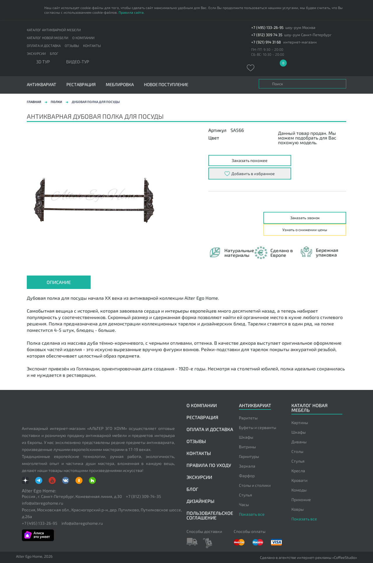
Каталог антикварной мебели (54, 30)
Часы (244, 504)
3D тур (43, 62)
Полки (56, 102)
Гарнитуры (249, 456)
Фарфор (247, 475)
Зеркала (247, 465)
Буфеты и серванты (257, 427)
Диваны (299, 441)
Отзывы (72, 45)
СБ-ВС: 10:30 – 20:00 (267, 54)
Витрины (247, 446)
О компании (83, 38)
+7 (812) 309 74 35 (266, 35)
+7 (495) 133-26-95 (267, 27)
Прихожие (301, 499)
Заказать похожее (250, 160)
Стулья (245, 494)
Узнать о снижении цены (304, 229)
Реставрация (81, 84)
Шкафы (246, 437)
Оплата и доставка (44, 45)
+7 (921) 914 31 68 (266, 42)
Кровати (299, 480)
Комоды (299, 489)
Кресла (298, 470)
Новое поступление (166, 84)
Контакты (92, 45)
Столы (297, 451)
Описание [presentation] (59, 282)
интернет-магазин (300, 42)
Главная (34, 102)
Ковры (297, 509)
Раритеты (248, 417)
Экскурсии (36, 53)
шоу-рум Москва (300, 27)
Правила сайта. (132, 12)
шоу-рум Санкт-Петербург (308, 35)
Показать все (252, 514)
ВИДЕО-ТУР (77, 62)
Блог (54, 53)
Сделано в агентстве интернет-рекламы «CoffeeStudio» (308, 557)
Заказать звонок (305, 217)
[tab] (59, 282)
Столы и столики (255, 485)
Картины (299, 422)
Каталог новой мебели (47, 38)
